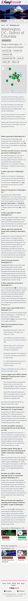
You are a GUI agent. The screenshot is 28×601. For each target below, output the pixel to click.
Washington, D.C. (15, 25)
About (22, 583)
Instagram (8, 591)
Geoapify (24, 92)
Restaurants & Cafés (8, 58)
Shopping (6, 62)
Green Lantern (11, 203)
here (23, 182)
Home (3, 25)
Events (9, 583)
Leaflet (7, 92)
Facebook (20, 591)
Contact (13, 585)
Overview (3, 21)
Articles (14, 583)
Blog (18, 583)
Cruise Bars (23, 21)
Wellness (15, 62)
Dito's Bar (4, 203)
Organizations (7, 54)
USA (7, 25)
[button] (21, 73)
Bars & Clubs (13, 21)
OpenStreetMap (14, 92)
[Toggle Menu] (25, 2)
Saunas (20, 58)
